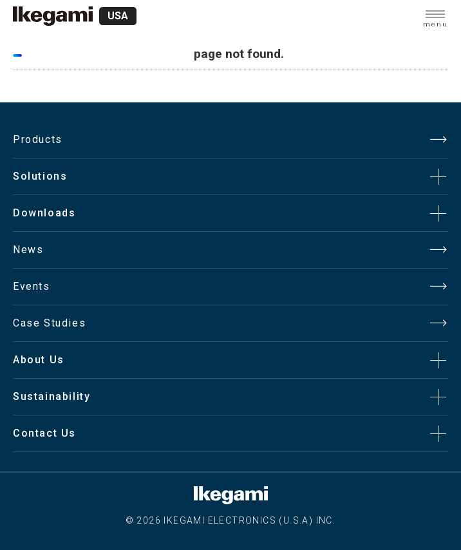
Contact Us (44, 433)
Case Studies (49, 323)
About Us (38, 360)
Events (31, 286)
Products (37, 139)
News (28, 249)
